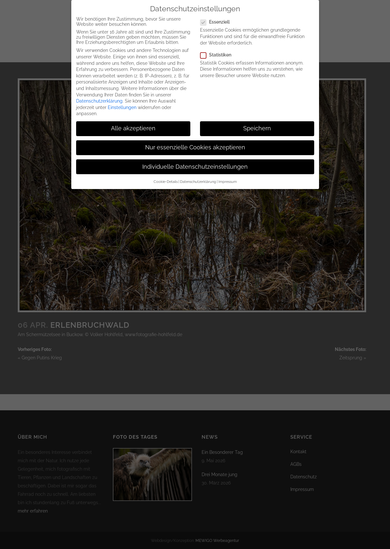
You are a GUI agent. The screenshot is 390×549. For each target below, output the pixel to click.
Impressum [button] (227, 175)
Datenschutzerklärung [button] (198, 175)
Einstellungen (122, 101)
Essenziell (217, 15)
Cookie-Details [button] (166, 175)
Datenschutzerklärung (99, 94)
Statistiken (218, 48)
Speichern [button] (257, 122)
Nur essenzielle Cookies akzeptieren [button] (195, 141)
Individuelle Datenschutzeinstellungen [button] (195, 160)
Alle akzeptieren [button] (133, 122)
